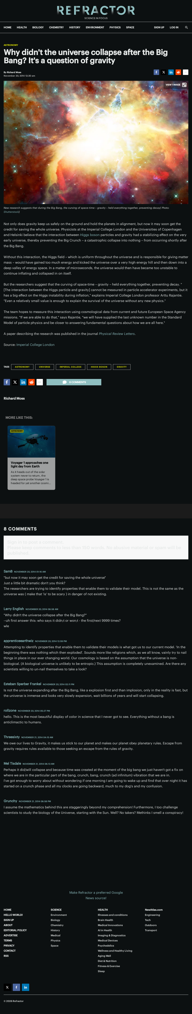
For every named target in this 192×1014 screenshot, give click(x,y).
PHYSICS (115, 27)
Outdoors (151, 925)
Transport (151, 930)
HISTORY (74, 27)
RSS (6, 956)
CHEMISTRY (56, 27)
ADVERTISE (11, 935)
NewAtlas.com (154, 909)
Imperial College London (35, 345)
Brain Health (105, 920)
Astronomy (11, 45)
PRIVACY (9, 945)
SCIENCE (56, 909)
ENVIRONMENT (95, 27)
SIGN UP (159, 27)
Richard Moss (14, 398)
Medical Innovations (110, 925)
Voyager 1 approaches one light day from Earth (29, 464)
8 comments (74, 382)
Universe (44, 367)
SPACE (130, 27)
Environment (59, 915)
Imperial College (70, 367)
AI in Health (105, 930)
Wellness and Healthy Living (115, 950)
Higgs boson (90, 235)
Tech (148, 920)
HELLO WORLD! (13, 915)
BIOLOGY (38, 27)
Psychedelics (106, 945)
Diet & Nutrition (107, 961)
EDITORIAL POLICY (15, 930)
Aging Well (104, 956)
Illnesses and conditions (113, 915)
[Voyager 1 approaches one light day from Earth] (31, 442)
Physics (55, 940)
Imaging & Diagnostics (112, 935)
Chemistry (57, 925)
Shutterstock (11, 212)
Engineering (152, 915)
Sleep (101, 971)
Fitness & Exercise (109, 966)
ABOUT (8, 925)
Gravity (122, 367)
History (55, 930)
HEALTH (22, 27)
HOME (7, 27)
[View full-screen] (184, 85)
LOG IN (174, 27)
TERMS (8, 940)
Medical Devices (108, 940)
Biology (55, 920)
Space (54, 945)
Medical (55, 935)
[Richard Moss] (14, 72)
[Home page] (96, 11)
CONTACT (10, 950)
